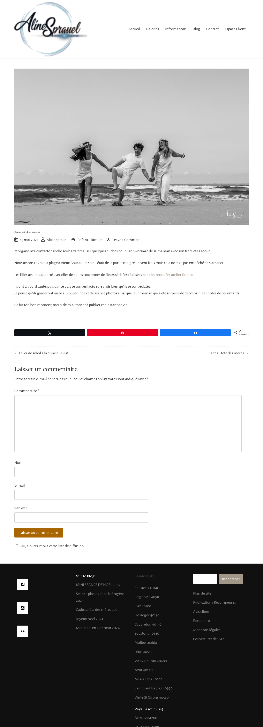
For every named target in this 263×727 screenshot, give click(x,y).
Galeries (152, 29)
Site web (21, 508)
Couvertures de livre (208, 639)
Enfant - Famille (90, 240)
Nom (18, 463)
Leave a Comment (126, 240)
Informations (176, 29)
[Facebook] (43, 584)
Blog (196, 29)
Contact (212, 29)
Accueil (134, 29)
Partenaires (202, 621)
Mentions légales (206, 630)
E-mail (19, 485)
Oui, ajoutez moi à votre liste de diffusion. (49, 546)
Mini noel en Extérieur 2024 (98, 628)
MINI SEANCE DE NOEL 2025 (98, 585)
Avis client (201, 612)
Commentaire (26, 391)
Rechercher (231, 579)
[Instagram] (43, 608)
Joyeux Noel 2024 (90, 619)
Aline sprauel (57, 240)
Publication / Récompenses (214, 602)
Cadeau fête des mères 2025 (97, 610)
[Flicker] (43, 631)
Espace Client (235, 29)
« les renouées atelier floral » (171, 275)
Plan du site (202, 593)
